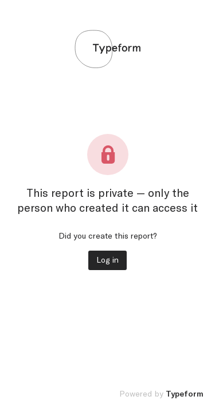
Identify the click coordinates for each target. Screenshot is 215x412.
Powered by (161, 394)
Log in (107, 260)
